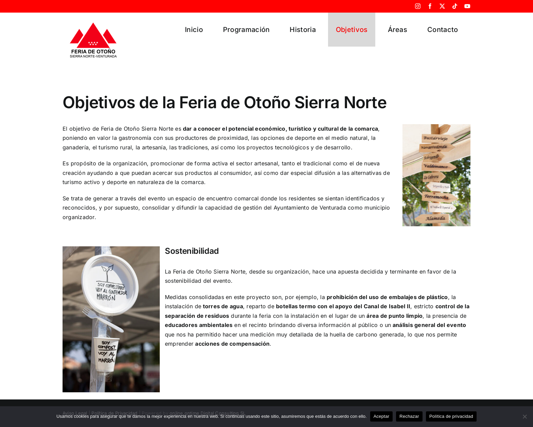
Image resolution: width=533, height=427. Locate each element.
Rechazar (409, 416)
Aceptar (382, 416)
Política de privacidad (451, 416)
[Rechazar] (524, 416)
